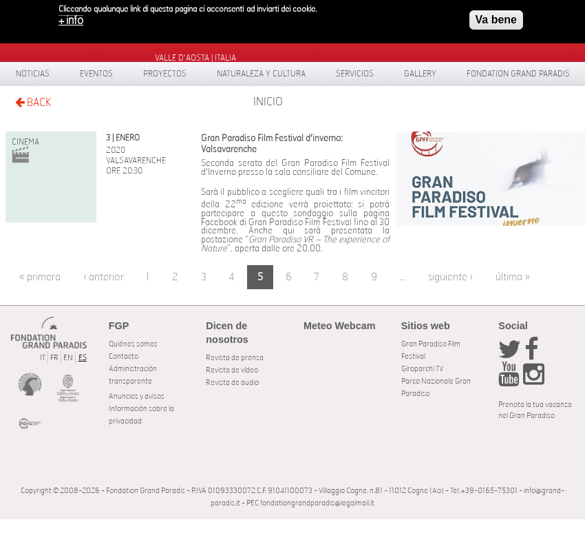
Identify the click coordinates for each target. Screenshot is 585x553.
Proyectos (165, 74)
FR (54, 358)
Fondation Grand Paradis (518, 74)
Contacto (123, 356)
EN (68, 358)
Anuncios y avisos (136, 396)
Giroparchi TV (422, 369)
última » (513, 277)
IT (42, 358)
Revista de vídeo (232, 370)
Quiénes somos (133, 344)
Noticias (33, 74)
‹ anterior (103, 277)
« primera (40, 277)
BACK (33, 102)
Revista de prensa (235, 358)
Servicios (355, 74)
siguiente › (450, 277)
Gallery (420, 74)
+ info (70, 16)
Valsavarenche (136, 160)
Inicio (268, 101)
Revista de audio (232, 382)
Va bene (496, 15)
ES (82, 358)
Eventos (96, 74)
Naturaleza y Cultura (261, 74)
